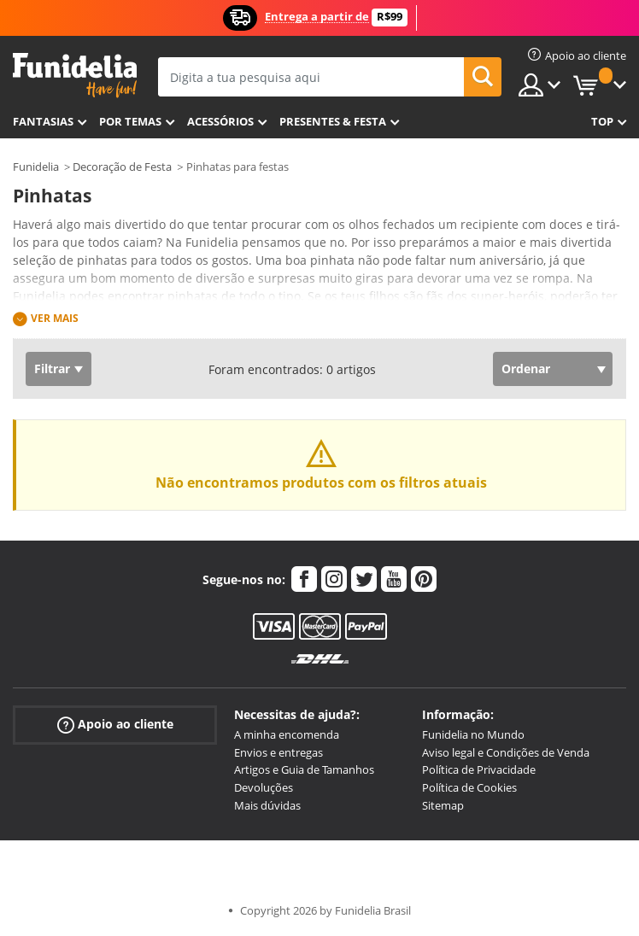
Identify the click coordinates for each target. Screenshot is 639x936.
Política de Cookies (469, 787)
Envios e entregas (278, 752)
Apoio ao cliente (115, 725)
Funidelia (36, 166)
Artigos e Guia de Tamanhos (304, 769)
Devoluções (263, 787)
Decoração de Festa (122, 166)
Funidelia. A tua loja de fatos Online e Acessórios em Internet (75, 75)
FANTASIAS (43, 121)
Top (602, 121)
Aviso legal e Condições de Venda (505, 752)
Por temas (130, 121)
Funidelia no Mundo (473, 734)
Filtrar (52, 368)
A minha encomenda (286, 734)
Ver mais (55, 318)
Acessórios (220, 121)
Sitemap (443, 805)
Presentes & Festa (332, 121)
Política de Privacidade (479, 769)
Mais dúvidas (267, 805)
